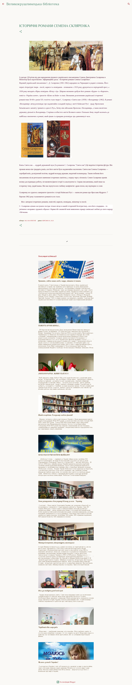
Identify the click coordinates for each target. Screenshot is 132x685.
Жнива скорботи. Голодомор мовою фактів (55, 415)
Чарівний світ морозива (48, 627)
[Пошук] (128, 4)
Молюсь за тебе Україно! (48, 662)
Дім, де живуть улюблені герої (50, 590)
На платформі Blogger (66, 682)
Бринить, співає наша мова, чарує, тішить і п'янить (59, 281)
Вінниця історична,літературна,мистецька (56, 542)
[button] (20, 31)
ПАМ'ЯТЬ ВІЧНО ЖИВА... (49, 325)
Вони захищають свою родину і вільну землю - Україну (60, 501)
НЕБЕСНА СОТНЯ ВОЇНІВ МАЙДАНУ (54, 455)
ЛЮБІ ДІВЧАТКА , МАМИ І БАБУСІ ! (53, 373)
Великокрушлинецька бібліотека (32, 4)
